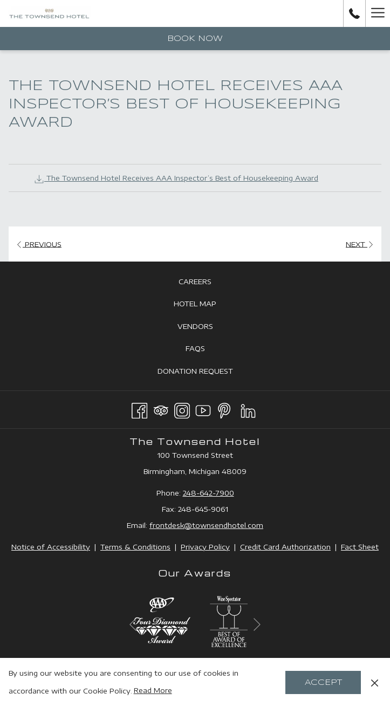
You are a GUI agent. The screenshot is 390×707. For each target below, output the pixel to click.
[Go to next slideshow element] (257, 624)
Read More (153, 690)
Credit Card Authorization (285, 547)
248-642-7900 (208, 493)
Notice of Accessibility (50, 547)
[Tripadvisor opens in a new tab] (161, 408)
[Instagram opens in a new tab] (182, 408)
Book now (195, 39)
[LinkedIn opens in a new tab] (248, 408)
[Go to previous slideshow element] (133, 624)
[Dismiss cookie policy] (374, 682)
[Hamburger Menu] (377, 13)
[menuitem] (195, 281)
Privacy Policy (205, 547)
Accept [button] (323, 683)
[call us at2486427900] (354, 13)
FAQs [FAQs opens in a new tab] (207, 349)
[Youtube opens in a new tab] (203, 408)
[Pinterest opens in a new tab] (224, 408)
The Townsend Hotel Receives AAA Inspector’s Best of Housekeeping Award (176, 178)
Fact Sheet (360, 547)
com (255, 525)
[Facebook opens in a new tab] (139, 408)
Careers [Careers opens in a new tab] (207, 282)
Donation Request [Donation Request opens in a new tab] (207, 371)
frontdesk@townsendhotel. (198, 525)
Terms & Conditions (135, 547)
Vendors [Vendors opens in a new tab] (207, 327)
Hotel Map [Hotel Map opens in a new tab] (207, 304)
